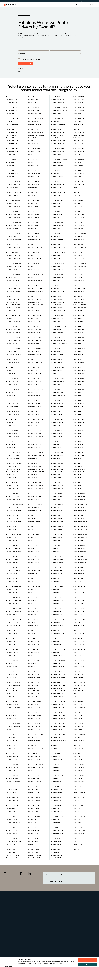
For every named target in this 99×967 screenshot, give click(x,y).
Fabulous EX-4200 (32, 548)
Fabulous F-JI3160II (33, 811)
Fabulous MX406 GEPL (78, 436)
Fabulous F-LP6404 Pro (56, 337)
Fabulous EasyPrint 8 (33, 474)
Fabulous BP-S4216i (11, 844)
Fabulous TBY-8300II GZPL (79, 669)
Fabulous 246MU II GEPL (12, 116)
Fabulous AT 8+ (9, 441)
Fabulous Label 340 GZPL (79, 242)
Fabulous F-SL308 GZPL (57, 496)
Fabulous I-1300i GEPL (56, 822)
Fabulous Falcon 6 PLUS (56, 630)
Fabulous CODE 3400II (34, 285)
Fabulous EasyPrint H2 (33, 491)
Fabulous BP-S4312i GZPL (12, 858)
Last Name (53, 40)
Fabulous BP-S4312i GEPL (12, 855)
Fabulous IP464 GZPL (78, 209)
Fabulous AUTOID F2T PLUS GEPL (14, 551)
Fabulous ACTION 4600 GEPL (13, 214)
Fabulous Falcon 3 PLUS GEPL (58, 617)
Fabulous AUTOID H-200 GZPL (13, 611)
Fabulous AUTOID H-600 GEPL (13, 625)
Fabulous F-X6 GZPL (56, 554)
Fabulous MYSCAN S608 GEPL (80, 551)
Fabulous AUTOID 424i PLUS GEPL (14, 502)
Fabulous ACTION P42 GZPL (13, 274)
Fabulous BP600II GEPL (34, 148)
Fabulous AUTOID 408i (11, 450)
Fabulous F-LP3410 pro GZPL (58, 176)
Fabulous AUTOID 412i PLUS (13, 474)
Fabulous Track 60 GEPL (79, 822)
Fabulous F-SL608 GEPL (57, 518)
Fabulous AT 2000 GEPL (12, 378)
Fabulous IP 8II (76, 195)
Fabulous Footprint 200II (56, 663)
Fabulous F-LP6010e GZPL (57, 335)
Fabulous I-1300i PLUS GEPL (57, 830)
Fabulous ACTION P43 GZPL (13, 291)
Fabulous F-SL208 (55, 466)
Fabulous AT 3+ (9, 392)
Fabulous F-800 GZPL (33, 685)
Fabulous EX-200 (32, 515)
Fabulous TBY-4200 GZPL (79, 586)
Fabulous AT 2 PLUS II (11, 359)
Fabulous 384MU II (10, 146)
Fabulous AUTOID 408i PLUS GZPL (14, 463)
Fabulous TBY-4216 (77, 597)
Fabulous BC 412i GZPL (11, 677)
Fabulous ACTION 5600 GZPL (13, 250)
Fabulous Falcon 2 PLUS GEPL (58, 576)
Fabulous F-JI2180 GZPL (34, 792)
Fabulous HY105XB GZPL (57, 751)
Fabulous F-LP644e (55, 373)
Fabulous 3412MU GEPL (12, 124)
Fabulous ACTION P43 (11, 285)
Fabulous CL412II (32, 187)
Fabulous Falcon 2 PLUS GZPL (58, 578)
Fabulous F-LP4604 (55, 244)
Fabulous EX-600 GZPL (34, 578)
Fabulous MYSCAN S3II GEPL (80, 534)
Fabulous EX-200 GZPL (34, 521)
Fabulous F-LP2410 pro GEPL (58, 124)
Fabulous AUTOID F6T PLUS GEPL (14, 584)
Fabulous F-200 (32, 630)
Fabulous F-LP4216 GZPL (57, 217)
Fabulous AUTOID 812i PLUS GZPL (14, 537)
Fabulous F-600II (32, 671)
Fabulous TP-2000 (77, 680)
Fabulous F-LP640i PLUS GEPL (58, 359)
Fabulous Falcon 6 (55, 622)
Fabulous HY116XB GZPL (56, 767)
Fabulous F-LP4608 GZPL (57, 277)
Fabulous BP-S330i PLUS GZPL (13, 841)
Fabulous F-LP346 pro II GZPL (58, 192)
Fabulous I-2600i (77, 121)
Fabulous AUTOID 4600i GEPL (13, 518)
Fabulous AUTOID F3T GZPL (13, 562)
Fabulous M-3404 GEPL (79, 337)
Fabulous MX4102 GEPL (78, 452)
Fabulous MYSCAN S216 (79, 499)
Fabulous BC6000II (11, 803)
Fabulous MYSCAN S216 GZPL (80, 504)
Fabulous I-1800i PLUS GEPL (80, 99)
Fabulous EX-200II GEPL (34, 526)
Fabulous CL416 (32, 211)
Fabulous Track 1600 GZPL (79, 784)
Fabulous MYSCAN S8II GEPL (80, 576)
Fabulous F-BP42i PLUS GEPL (35, 732)
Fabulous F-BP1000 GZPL (34, 701)
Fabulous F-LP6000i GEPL (57, 299)
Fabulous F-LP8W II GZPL (57, 455)
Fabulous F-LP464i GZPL (57, 285)
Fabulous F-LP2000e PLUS (57, 105)
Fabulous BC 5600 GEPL (12, 756)
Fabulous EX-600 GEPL (34, 576)
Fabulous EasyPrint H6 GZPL (35, 513)
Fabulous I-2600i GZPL (78, 127)
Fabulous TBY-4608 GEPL (79, 649)
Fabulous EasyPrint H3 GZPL (35, 504)
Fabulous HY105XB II (56, 753)
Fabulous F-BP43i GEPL (34, 740)
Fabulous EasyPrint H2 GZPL (35, 496)
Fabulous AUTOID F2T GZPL (13, 545)
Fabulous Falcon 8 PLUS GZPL (58, 652)
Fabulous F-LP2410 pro (56, 121)
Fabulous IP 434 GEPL (78, 165)
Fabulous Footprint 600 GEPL (58, 715)
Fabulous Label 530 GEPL (79, 280)
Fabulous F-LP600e (55, 313)
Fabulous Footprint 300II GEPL (58, 682)
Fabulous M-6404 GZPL (79, 365)
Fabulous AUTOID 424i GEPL (13, 493)
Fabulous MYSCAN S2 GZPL (80, 496)
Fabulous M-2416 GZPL (78, 332)
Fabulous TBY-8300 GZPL (79, 660)
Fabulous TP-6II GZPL (78, 743)
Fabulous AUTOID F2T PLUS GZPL (14, 554)
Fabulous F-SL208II (55, 474)
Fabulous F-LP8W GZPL (56, 447)
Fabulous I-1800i (55, 852)
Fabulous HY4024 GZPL (56, 800)
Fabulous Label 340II (78, 244)
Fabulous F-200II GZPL (34, 644)
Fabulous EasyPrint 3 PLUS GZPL (36, 455)
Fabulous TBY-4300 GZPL (79, 611)
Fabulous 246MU (10, 105)
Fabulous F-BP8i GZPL (33, 775)
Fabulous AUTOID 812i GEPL (13, 526)
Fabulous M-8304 (77, 384)
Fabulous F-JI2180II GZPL (34, 800)
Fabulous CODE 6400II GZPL (35, 373)
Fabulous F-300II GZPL (34, 660)
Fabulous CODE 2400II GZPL (35, 258)
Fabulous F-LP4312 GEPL (57, 239)
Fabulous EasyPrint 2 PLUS (34, 433)
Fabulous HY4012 (55, 786)
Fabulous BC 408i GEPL (12, 666)
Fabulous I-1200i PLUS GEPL (57, 814)
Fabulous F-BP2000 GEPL (34, 707)
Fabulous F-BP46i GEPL (34, 756)
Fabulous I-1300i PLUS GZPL (57, 833)
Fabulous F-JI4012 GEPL (34, 830)
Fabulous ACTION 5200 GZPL (13, 233)
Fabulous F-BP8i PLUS (33, 778)
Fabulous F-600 (32, 663)
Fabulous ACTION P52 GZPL (13, 324)
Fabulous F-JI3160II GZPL (34, 816)
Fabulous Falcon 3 (55, 606)
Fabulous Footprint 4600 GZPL (58, 710)
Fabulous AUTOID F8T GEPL (13, 592)
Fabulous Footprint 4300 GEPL (58, 699)
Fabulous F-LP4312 (55, 236)
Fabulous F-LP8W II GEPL (57, 452)
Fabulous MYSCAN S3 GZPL (80, 521)
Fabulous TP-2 (76, 671)
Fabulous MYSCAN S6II (78, 556)
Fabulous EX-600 (32, 573)
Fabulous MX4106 (77, 466)
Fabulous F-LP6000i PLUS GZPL (58, 310)
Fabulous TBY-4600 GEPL (79, 633)
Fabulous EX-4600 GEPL (34, 567)
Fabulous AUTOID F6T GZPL (13, 578)
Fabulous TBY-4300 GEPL (79, 608)
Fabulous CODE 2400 (33, 244)
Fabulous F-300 (32, 647)
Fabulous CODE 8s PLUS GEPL (35, 420)
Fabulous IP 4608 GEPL (78, 181)
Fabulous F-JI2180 (32, 786)
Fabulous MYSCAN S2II (78, 507)
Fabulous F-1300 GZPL (33, 619)
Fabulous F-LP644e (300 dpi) (58, 378)
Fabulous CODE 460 (33, 335)
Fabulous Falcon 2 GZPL (56, 570)
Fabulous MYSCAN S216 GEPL (80, 502)
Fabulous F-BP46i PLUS (34, 762)
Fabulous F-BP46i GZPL (34, 759)
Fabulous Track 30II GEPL (79, 814)
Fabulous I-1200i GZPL (56, 808)
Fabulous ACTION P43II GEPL (13, 296)
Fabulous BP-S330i (10, 827)
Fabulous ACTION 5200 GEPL (13, 231)
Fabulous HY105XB (55, 745)
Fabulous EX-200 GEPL (34, 518)
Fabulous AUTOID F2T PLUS (13, 548)
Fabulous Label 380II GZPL (79, 266)
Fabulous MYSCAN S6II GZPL (80, 562)
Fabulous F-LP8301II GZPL (57, 414)
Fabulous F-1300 (32, 614)
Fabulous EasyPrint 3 (33, 441)
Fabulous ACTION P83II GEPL (13, 354)
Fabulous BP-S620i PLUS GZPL (36, 118)
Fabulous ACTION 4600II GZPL (13, 225)
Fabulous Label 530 (77, 277)
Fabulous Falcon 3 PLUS (56, 614)
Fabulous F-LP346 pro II (56, 187)
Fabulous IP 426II (77, 146)
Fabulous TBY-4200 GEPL (79, 584)
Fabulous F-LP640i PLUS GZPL (58, 362)
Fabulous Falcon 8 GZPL (56, 644)
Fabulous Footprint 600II (56, 721)
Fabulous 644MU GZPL (11, 168)
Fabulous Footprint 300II (56, 680)
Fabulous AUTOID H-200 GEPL (13, 608)
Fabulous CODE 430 (33, 326)
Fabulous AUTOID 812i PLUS (13, 532)
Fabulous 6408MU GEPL (12, 157)
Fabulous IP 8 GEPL (77, 190)
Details (21, 964)
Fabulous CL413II (32, 203)
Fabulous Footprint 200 (56, 655)
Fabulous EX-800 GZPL (34, 595)
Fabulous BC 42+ (10, 688)
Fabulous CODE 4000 (33, 310)
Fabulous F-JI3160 (32, 803)
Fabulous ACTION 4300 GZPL (13, 200)
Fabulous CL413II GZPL (34, 209)
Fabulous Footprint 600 (56, 712)
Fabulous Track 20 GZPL (79, 792)
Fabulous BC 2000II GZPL (12, 644)
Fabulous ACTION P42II (12, 277)
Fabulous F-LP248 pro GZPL (57, 135)
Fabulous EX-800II (32, 597)
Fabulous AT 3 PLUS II (11, 384)
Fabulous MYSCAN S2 (78, 491)
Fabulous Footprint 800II (56, 737)
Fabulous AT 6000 (10, 425)
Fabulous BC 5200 (10, 737)
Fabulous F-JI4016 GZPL (34, 841)
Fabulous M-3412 (77, 351)
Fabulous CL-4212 (32, 162)
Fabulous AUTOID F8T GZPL (13, 595)
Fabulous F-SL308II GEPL (57, 502)
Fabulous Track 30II (77, 811)
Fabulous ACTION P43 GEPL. (13, 288)
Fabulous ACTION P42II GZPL (13, 283)
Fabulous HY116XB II (55, 770)
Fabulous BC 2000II (11, 639)
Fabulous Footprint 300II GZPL (58, 685)
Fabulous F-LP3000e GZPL (57, 151)
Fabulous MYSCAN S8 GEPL (80, 567)
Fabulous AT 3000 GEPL (12, 403)
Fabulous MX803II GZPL (79, 488)
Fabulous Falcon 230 (56, 589)
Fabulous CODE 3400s (33, 294)
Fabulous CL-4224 (32, 170)
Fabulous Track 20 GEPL (79, 789)
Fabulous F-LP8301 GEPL (57, 403)
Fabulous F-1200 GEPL (33, 608)
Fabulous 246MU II (10, 113)
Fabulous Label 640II (78, 302)
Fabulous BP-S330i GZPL (12, 833)
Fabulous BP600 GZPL (33, 143)
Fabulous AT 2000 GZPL (12, 381)
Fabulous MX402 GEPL (78, 403)
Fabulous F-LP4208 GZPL (57, 200)
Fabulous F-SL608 (55, 515)
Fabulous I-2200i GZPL (78, 110)
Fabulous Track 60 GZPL (79, 825)
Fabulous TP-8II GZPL (78, 759)
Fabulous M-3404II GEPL (79, 346)
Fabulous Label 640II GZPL (79, 307)
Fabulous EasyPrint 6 (33, 458)
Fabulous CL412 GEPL (33, 181)
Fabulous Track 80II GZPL (79, 849)
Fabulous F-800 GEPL (33, 682)
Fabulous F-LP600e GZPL (57, 318)
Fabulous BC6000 (10, 795)
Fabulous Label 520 (77, 269)
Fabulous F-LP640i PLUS (57, 357)
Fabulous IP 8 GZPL (77, 192)
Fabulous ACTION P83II (12, 351)
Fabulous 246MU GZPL (11, 110)
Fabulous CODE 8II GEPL (34, 403)
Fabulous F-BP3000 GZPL (34, 718)
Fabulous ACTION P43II (12, 294)
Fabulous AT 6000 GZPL (12, 430)
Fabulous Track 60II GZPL (79, 833)
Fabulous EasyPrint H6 (33, 507)
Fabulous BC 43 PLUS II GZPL (13, 710)
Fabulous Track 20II (77, 795)
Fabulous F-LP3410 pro (56, 170)
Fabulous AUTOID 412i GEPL (13, 469)
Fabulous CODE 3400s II (34, 302)
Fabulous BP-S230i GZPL (12, 816)
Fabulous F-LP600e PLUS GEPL (58, 324)
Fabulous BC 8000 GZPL (12, 767)
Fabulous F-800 (32, 680)
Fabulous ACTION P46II (12, 310)
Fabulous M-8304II (77, 392)
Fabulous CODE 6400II (34, 367)
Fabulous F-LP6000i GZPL (57, 302)
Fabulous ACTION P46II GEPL (13, 313)
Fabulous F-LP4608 (55, 272)
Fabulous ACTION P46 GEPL (13, 305)
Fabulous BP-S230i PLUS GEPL (13, 822)
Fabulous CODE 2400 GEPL (35, 247)
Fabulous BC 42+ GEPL (11, 691)
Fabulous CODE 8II (33, 400)
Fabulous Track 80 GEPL (79, 838)
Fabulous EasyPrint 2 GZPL (34, 430)
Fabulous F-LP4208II (56, 203)
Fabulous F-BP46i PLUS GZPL (35, 767)
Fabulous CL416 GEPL (33, 214)
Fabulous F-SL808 (55, 532)
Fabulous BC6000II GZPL (12, 808)
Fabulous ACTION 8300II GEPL (13, 263)
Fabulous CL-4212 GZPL (34, 168)
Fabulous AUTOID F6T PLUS (13, 581)
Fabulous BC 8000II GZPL (12, 775)
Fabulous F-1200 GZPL (33, 611)
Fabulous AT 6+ (9, 417)
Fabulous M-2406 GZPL (79, 315)
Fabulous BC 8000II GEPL (12, 773)
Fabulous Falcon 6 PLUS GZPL (58, 636)
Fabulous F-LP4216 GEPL (57, 214)
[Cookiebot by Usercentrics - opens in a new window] (9, 964)
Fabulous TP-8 (76, 745)
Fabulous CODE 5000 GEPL (35, 346)
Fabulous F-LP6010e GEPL (57, 332)
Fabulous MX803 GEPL (78, 477)
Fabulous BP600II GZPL (34, 151)
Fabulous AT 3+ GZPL (11, 398)
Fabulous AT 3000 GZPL (12, 406)
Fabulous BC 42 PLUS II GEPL (13, 682)
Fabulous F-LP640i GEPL (57, 351)
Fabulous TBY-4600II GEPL (79, 641)
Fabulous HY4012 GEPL (56, 789)
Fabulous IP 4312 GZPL (78, 159)
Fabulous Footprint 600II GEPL (58, 723)
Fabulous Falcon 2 (55, 565)
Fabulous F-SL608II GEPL (57, 526)
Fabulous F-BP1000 (33, 696)
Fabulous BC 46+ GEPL (11, 732)
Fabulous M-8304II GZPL (79, 398)
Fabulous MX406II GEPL (79, 444)
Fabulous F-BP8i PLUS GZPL (35, 784)
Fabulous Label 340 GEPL (79, 239)
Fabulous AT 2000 (10, 376)
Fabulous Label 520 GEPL (79, 272)
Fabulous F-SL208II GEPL (57, 477)
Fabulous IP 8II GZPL (78, 200)
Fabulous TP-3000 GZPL (79, 710)
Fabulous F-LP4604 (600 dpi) (58, 253)
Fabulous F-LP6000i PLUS (57, 305)
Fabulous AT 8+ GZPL (11, 447)
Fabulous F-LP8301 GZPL (57, 406)
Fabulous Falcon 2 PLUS (56, 573)
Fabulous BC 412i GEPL (11, 674)
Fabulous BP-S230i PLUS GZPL (13, 825)
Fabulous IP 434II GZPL (78, 176)
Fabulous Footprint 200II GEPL (58, 666)
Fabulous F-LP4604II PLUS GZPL (59, 269)
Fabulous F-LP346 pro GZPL (57, 184)
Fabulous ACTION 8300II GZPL (13, 266)
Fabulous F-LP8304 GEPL (57, 420)
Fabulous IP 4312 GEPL (78, 157)
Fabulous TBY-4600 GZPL (79, 636)
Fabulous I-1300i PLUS (56, 827)
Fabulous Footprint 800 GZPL (58, 734)
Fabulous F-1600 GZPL (33, 628)
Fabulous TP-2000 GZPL (79, 685)
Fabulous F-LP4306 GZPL (57, 225)
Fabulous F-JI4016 (32, 836)
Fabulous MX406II (77, 441)
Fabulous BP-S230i (10, 811)
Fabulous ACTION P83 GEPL (13, 346)
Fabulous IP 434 (77, 162)
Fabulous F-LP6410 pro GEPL (58, 367)
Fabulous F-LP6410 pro (56, 365)
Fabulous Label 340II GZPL (79, 250)
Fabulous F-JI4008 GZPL (34, 825)
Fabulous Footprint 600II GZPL (58, 726)
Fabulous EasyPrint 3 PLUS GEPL (36, 452)
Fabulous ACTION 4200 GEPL (13, 181)
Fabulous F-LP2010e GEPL (57, 116)
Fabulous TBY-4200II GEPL (79, 592)
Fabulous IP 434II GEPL (78, 173)
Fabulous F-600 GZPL (33, 669)
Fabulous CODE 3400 (33, 277)
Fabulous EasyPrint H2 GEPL (35, 493)
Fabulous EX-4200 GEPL (34, 551)
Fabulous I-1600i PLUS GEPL (57, 847)
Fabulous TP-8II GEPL (78, 756)
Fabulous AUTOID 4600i (12, 515)
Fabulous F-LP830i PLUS (57, 433)
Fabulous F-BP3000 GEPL (34, 715)
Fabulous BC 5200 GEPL (12, 740)
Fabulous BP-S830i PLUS (34, 129)
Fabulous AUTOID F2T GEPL (13, 543)
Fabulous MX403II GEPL (79, 428)
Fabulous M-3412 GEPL (78, 354)
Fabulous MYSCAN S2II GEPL (80, 510)
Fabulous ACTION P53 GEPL (13, 329)
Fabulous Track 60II (77, 827)
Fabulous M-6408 (77, 376)
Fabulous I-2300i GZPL (78, 118)
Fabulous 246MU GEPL (11, 107)
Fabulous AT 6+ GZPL (11, 422)
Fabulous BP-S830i (33, 121)
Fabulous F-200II (32, 639)
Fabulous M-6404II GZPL (79, 373)
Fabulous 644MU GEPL (11, 165)
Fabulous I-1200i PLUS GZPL (57, 816)
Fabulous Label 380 (77, 253)
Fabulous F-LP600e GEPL (57, 315)
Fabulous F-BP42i (32, 721)
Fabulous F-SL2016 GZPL (57, 463)
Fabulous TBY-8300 (77, 655)
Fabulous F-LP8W (55, 441)
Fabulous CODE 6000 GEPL (35, 354)
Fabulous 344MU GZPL (11, 135)
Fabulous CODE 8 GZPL (34, 398)
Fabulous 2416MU (10, 96)
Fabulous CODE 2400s (33, 261)
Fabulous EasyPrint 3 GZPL (34, 447)
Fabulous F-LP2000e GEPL (57, 99)
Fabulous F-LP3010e (56, 162)
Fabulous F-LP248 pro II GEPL (58, 140)
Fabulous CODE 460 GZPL (34, 340)
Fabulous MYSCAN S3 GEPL (80, 518)
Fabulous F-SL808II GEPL (57, 543)
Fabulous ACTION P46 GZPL (13, 307)
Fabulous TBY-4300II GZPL (79, 619)
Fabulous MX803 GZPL (78, 480)
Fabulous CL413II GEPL (34, 206)
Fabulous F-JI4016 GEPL (34, 838)
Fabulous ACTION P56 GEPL (13, 337)
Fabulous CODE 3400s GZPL (35, 299)
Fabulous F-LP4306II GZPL (57, 233)
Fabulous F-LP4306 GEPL (57, 222)
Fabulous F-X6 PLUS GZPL (57, 562)
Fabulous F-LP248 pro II (56, 138)
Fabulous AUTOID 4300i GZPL (13, 513)
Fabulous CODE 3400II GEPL (35, 288)
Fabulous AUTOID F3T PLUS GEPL (14, 567)
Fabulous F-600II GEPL (34, 674)
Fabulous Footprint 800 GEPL (58, 732)
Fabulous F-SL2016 (55, 458)
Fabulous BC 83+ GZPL (11, 792)
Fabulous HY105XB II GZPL (57, 759)
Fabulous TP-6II (77, 737)
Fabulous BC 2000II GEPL (12, 641)
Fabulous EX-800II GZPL (34, 603)
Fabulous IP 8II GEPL (78, 198)
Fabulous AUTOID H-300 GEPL (13, 617)
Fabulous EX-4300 (32, 556)
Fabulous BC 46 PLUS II (12, 721)
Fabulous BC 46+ (10, 729)
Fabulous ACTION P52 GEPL (13, 321)
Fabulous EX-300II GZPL (34, 545)
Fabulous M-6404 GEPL (79, 362)
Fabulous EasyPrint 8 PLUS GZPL (36, 488)
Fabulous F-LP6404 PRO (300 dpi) (59, 343)
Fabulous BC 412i (10, 671)
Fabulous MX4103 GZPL (78, 463)
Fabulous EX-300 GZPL (34, 537)
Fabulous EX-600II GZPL (34, 586)
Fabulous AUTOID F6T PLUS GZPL (14, 586)
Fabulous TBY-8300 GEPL (79, 658)
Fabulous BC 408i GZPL (12, 669)
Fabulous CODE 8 (32, 392)
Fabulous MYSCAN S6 (78, 540)
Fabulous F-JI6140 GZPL (34, 849)
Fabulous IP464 (76, 203)
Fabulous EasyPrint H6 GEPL (35, 510)
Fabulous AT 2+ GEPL (11, 370)
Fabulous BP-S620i (33, 105)
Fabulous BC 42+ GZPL (11, 693)
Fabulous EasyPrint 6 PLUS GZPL (36, 472)
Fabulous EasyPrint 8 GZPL (34, 480)
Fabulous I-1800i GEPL (56, 855)
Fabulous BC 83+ (10, 786)
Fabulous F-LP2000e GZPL (57, 102)
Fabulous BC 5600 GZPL (12, 759)
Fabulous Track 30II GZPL (79, 816)
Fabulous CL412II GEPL (34, 190)
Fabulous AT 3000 (10, 400)
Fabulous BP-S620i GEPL (34, 107)
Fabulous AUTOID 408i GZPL (13, 455)
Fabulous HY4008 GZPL (56, 784)
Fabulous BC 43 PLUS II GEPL (13, 707)
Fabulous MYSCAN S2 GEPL (80, 493)
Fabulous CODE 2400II (34, 253)
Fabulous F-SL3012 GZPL (57, 488)
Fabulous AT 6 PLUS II (11, 409)
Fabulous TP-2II (77, 688)
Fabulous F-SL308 (55, 491)
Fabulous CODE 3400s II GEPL (35, 305)
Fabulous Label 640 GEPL (79, 296)
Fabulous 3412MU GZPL (12, 127)
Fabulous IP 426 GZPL (78, 143)
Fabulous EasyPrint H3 (33, 499)
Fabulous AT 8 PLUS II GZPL (13, 439)
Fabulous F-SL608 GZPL (57, 521)
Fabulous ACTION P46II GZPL (13, 315)
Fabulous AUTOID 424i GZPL (13, 496)
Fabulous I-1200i (55, 803)
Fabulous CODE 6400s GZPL (35, 381)
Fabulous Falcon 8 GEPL (56, 641)
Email (20, 47)
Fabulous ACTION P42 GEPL (13, 272)
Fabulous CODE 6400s (33, 376)
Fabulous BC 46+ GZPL (11, 734)
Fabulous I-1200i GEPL (56, 806)
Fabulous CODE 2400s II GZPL (35, 274)
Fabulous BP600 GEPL (33, 140)
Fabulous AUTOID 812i (11, 524)
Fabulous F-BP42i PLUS (34, 729)
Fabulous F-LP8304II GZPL (57, 430)
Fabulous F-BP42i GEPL (34, 723)
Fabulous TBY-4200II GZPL (79, 595)
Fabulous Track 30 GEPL (79, 806)
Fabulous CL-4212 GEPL (34, 165)
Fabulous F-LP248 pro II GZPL (58, 143)
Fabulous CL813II (32, 236)
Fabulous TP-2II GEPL (78, 691)
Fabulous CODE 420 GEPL (34, 321)
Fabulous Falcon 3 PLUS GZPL (58, 619)
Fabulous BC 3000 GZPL (12, 652)
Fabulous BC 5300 (10, 745)
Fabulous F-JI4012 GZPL (34, 833)
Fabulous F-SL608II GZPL (57, 529)
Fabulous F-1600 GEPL (33, 625)
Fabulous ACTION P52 (11, 318)
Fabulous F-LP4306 (55, 220)
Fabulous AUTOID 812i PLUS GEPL (14, 534)
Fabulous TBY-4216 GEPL (79, 600)
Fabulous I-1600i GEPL (56, 838)
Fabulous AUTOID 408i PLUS (13, 458)
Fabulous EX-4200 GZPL (34, 554)
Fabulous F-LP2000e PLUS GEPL (59, 107)
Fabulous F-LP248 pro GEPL (57, 132)
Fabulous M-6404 (77, 359)
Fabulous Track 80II (77, 844)
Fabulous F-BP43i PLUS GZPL (35, 751)
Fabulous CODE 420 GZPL (34, 324)
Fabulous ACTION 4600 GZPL (13, 217)
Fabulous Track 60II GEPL (79, 830)
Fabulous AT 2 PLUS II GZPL (13, 365)
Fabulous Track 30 (77, 803)
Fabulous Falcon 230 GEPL (57, 592)
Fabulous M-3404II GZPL (79, 348)
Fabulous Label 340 (77, 236)
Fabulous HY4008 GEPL (56, 781)
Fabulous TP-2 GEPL (78, 674)
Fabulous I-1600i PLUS (56, 844)
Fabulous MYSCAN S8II (78, 573)
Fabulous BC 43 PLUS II (12, 704)
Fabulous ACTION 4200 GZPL (13, 184)
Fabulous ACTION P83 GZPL (13, 348)
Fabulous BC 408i (10, 663)
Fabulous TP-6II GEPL (78, 740)
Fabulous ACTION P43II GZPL (13, 299)
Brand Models (22, 53)
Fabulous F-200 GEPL (33, 633)
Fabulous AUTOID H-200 (12, 606)
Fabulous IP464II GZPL (78, 217)
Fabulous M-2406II (77, 318)
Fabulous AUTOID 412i (11, 466)
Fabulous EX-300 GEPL (34, 534)
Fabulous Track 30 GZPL (79, 808)
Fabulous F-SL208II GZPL (57, 480)
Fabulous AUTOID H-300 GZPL (13, 619)
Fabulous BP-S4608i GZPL (34, 102)
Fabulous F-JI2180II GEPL (34, 797)
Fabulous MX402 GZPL (78, 406)
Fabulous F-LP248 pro (56, 129)
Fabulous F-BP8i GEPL (33, 773)
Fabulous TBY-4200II (78, 589)
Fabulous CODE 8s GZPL (34, 414)
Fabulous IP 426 (77, 138)
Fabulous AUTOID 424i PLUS (13, 499)
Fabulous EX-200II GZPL (34, 529)
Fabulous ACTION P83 (11, 343)
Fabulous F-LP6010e (56, 329)
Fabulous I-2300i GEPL (78, 116)
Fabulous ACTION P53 (11, 326)
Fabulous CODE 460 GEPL (34, 337)
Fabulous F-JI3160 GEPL (34, 806)
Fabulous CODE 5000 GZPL (35, 348)
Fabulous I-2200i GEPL (78, 107)
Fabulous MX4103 (77, 458)
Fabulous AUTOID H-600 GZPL (13, 628)
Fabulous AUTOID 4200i (12, 482)
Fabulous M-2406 (77, 310)
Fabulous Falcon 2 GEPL (56, 567)
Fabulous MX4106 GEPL (78, 469)
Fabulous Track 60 (77, 819)
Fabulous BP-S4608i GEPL (34, 99)
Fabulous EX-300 (32, 532)
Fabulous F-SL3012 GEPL (57, 485)
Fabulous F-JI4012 (32, 827)
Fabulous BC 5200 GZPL (12, 743)
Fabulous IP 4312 (77, 154)
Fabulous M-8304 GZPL (79, 389)
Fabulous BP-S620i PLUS (34, 113)
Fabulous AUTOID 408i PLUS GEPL (14, 461)
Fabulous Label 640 (77, 294)
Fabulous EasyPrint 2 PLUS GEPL (36, 436)
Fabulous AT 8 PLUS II (11, 433)
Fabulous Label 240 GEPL (79, 222)
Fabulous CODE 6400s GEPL (35, 378)
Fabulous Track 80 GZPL (79, 841)
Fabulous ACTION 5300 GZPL (13, 242)
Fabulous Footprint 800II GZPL (58, 743)
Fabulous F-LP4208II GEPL (57, 206)
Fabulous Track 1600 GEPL (79, 781)
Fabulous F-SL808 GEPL (57, 534)
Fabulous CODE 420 (33, 318)
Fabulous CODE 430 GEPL (34, 329)
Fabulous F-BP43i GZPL (34, 743)
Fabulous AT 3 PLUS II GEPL (13, 387)
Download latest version (26, 63)
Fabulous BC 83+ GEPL (11, 789)
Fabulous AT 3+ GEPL (11, 395)
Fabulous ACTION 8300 (12, 253)
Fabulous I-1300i (55, 819)
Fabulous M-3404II (77, 343)
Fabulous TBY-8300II (78, 663)
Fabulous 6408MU (10, 154)
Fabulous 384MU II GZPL (12, 151)
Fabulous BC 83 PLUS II (12, 778)
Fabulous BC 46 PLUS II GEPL (13, 723)
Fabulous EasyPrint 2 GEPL (34, 428)
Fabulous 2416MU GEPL (12, 99)
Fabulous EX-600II (32, 581)
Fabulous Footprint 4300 (57, 696)
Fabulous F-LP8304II (56, 425)
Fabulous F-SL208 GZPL (57, 472)
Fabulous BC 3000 (10, 647)
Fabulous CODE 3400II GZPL (35, 291)
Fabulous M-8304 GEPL (79, 387)
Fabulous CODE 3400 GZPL (35, 283)
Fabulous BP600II (32, 146)
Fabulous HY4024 (55, 795)
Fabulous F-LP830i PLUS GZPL (58, 439)
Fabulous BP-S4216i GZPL (12, 849)
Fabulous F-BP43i (32, 737)
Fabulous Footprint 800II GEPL (58, 740)
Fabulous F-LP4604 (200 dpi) (58, 247)
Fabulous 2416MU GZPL (12, 102)
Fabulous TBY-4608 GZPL (79, 652)
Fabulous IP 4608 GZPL (78, 184)
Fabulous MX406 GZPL (78, 439)
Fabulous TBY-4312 (77, 622)
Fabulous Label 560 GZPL (79, 291)
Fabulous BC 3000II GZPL (12, 660)
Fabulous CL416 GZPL (33, 217)
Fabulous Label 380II (78, 261)
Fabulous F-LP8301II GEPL (57, 411)
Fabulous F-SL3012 (55, 482)
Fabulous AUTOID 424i (11, 491)
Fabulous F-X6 (54, 548)
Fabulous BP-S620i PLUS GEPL (36, 116)
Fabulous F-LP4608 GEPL (57, 274)
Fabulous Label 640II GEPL (79, 305)
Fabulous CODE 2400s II (34, 269)
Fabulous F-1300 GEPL (33, 617)
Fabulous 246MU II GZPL (12, 118)
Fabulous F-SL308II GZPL (57, 504)
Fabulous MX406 (77, 433)
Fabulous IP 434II (77, 170)
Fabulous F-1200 (32, 606)
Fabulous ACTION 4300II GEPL (13, 206)
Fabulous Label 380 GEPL (79, 255)
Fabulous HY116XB (55, 762)
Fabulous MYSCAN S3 (78, 515)
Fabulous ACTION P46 (11, 302)
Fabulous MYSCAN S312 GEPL (80, 526)
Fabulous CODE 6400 (33, 359)
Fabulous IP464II (77, 211)
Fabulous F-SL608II (55, 524)
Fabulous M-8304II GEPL (79, 395)
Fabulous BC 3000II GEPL (12, 658)
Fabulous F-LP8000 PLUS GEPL (58, 395)
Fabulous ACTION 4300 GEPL (13, 198)
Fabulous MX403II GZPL (79, 430)
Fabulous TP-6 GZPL (78, 726)
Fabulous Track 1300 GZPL (79, 775)
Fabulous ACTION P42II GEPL (13, 280)
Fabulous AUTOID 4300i (12, 507)
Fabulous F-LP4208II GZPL (57, 209)
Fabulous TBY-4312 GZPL (79, 628)
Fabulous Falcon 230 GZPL (57, 595)
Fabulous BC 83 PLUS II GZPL (13, 784)
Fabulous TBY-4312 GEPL (79, 625)
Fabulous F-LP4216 (55, 211)
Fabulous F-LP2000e (56, 96)
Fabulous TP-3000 (77, 704)
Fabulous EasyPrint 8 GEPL (34, 477)
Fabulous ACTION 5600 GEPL (13, 247)
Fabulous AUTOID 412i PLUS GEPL (14, 477)
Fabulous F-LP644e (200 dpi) (58, 376)
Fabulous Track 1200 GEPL (79, 764)
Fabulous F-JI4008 (32, 819)
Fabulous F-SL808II (55, 540)
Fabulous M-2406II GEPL (79, 321)
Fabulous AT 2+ (9, 367)
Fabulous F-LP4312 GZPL (57, 242)
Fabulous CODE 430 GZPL (34, 332)
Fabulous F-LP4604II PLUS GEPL (59, 266)
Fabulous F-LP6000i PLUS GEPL (58, 307)
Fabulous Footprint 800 (56, 729)
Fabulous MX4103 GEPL (78, 461)
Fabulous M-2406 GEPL (79, 313)
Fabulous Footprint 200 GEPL (58, 658)
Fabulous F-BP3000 (33, 712)
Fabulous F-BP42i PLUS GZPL (35, 734)
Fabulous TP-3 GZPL (78, 701)
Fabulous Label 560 (77, 285)
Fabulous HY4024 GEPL (56, 797)
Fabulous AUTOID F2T (11, 540)
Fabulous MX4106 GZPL (78, 472)
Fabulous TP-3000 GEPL (79, 707)
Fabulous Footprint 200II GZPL (58, 669)
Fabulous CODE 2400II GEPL (35, 255)
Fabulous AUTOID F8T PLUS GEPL (14, 600)
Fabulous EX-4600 (32, 565)
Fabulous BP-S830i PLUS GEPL (36, 132)
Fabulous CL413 (32, 195)
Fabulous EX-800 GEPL (34, 592)
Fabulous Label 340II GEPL (79, 247)
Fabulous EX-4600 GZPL (34, 570)
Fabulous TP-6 (76, 721)
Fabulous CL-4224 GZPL (34, 176)
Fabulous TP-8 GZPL (78, 751)
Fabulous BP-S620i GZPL (34, 110)
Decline (87, 961)
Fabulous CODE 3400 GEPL (35, 280)
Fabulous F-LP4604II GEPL (57, 258)
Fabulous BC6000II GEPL (12, 806)
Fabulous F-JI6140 (32, 844)
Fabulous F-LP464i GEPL (57, 283)
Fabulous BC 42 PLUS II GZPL (13, 685)
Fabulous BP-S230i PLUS (12, 819)
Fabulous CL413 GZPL (33, 200)
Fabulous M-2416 (77, 326)
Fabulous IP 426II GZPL (78, 151)
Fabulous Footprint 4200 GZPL (58, 693)
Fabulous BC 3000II (11, 655)
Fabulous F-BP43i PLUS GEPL (35, 748)
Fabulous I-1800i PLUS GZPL (80, 102)
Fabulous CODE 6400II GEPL (35, 370)
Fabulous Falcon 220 (56, 581)
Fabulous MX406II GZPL (79, 447)
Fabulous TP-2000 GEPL (79, 682)
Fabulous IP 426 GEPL (78, 140)
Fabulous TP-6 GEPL (78, 723)
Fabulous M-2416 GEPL (78, 329)
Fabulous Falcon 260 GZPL (57, 603)
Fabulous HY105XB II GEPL (57, 756)
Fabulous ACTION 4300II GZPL (13, 209)
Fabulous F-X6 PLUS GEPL (57, 559)
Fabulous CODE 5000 (33, 343)
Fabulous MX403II (77, 425)
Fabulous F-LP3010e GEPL (57, 165)
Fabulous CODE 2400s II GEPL (35, 272)
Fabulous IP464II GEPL (78, 214)
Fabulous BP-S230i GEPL (12, 814)
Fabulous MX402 (77, 400)
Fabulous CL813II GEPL (34, 239)
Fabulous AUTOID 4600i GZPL (13, 521)
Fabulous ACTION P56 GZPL (13, 340)
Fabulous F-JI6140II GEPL (34, 855)
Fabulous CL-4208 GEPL (34, 157)
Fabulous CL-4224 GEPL (34, 173)
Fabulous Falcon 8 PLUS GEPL (58, 649)
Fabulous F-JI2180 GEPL (34, 789)
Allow (87, 957)
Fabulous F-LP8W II (55, 450)
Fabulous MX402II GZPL (79, 414)
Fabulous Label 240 (77, 220)
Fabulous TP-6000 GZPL (79, 734)
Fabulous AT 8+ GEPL (11, 444)
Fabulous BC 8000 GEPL (12, 764)
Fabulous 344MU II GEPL (12, 140)
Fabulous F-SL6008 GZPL (57, 513)
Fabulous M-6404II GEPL (79, 370)
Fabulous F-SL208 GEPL (57, 469)
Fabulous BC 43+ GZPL (11, 718)
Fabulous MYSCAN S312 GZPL (80, 529)
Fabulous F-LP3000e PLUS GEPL (59, 157)
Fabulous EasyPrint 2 (33, 425)
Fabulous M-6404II (77, 367)
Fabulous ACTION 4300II (12, 203)
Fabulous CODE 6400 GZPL (35, 365)
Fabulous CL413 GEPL (33, 198)
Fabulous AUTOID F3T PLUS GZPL (14, 570)
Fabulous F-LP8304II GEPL (57, 428)
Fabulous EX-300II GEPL (34, 543)
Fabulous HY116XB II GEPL (57, 773)
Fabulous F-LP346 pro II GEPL (58, 190)
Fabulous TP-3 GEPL (78, 699)
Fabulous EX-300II (32, 540)
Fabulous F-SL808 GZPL (57, 537)
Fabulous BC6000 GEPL (12, 797)
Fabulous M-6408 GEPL (79, 378)
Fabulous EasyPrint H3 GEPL (35, 502)
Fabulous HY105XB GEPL (57, 748)
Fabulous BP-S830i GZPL (34, 127)
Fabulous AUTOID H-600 (12, 622)
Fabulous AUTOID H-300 (12, 614)
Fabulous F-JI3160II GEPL (34, 814)
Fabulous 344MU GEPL (11, 132)
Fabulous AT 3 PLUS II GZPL (13, 389)
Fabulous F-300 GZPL (33, 652)
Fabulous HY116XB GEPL (56, 764)
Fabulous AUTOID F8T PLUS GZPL (14, 603)
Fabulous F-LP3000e (56, 146)
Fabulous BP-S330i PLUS (12, 836)
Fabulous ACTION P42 (11, 269)
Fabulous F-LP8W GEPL (56, 444)
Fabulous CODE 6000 (33, 351)
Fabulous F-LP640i (55, 348)
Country (52, 47)
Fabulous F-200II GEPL (34, 641)
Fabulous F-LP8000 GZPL (57, 389)
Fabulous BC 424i (10, 696)
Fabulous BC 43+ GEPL (11, 715)
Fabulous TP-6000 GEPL (79, 732)
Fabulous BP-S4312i (11, 852)
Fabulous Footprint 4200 (57, 688)
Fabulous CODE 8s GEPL (34, 411)
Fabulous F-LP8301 (55, 400)
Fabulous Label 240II (78, 228)
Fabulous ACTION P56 (11, 335)
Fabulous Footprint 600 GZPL (58, 718)
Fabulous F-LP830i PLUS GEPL (58, 436)
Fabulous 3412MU (10, 121)
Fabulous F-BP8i (32, 770)
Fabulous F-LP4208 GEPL (57, 198)
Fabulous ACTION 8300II (12, 261)
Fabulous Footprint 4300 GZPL (58, 701)
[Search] (71, 4)
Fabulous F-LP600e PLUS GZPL (58, 326)
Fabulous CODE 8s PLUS (34, 417)
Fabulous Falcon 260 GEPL (57, 600)
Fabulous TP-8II (77, 753)
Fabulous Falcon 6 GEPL (56, 625)
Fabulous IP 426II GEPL (78, 148)
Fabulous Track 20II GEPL (79, 797)
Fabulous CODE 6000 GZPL (35, 357)
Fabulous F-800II (32, 688)
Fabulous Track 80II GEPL (79, 847)
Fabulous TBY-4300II (78, 614)
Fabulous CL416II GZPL (34, 225)
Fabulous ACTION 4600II (12, 220)
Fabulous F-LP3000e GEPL (57, 148)
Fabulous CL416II (32, 220)
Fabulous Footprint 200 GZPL (58, 660)
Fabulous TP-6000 (77, 729)
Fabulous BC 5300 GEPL (12, 748)
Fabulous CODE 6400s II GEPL (35, 387)
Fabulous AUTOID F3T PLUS (13, 565)
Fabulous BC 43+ (10, 712)
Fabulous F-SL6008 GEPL (57, 510)
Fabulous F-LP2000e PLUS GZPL (59, 110)
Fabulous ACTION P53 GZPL (13, 332)
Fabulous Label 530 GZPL (79, 283)
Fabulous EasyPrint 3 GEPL (34, 444)
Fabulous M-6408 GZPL (79, 381)
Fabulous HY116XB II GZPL (57, 775)
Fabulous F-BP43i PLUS (34, 745)
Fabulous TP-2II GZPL (78, 693)
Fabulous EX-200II (32, 524)
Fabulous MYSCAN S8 (78, 565)
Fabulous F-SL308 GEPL (57, 493)
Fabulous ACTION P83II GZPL (13, 357)
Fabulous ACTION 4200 (12, 179)
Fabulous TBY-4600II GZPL (79, 644)
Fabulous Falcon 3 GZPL (56, 611)
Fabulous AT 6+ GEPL (11, 420)
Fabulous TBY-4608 (77, 647)
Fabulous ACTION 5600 (12, 244)
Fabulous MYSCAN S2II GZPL (80, 513)
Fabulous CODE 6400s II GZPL (35, 389)
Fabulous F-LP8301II (56, 409)
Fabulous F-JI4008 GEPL (34, 822)
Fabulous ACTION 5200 (12, 228)
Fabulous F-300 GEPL (33, 649)
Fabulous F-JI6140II (33, 852)
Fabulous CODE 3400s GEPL (35, 296)
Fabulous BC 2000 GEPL (12, 633)
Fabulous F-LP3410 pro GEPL (58, 173)
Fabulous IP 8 (76, 187)
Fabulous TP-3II (77, 712)
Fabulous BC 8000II (11, 770)
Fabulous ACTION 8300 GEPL (13, 255)
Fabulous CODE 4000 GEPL (35, 313)
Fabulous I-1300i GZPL (56, 825)
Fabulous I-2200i (77, 105)
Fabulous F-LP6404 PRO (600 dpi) (59, 346)
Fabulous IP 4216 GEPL (78, 132)
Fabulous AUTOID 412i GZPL (13, 472)
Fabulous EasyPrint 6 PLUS (34, 466)
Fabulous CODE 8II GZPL (34, 406)
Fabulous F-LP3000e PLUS (57, 154)
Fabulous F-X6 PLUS (56, 556)
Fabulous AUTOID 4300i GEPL (13, 510)
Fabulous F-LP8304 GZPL (57, 422)
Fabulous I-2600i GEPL (78, 124)
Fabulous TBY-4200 (77, 581)
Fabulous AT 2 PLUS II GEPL (13, 362)
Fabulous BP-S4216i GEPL (12, 847)
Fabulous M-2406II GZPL (79, 324)
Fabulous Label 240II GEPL (79, 231)
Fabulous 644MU (10, 162)
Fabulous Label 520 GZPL (79, 274)
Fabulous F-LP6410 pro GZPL (58, 370)
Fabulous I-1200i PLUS (56, 811)
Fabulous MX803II (77, 482)
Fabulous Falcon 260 (56, 597)
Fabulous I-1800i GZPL (56, 858)
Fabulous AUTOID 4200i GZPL (13, 488)
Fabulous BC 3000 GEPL (12, 649)
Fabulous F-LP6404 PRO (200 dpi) (59, 340)
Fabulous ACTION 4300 (12, 195)
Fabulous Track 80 (77, 836)
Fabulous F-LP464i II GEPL (57, 291)
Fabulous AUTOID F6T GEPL (13, 576)
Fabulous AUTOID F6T (11, 573)
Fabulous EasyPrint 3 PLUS (34, 450)
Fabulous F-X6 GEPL (56, 551)
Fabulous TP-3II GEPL (78, 715)
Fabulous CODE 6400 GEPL (35, 362)
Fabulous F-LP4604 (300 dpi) (58, 250)
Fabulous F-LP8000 (55, 384)
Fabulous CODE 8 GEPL (34, 395)
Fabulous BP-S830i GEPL (34, 124)
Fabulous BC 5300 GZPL (12, 751)
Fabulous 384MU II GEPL (12, 148)
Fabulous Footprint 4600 (57, 704)
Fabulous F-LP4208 (55, 195)
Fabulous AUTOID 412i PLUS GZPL (14, 480)
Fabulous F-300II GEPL (34, 658)
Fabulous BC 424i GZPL (12, 701)
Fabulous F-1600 (32, 622)
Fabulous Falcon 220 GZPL (57, 586)
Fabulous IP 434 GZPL (78, 168)
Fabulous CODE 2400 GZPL (35, 250)
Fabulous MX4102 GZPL (78, 455)
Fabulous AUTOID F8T (11, 589)
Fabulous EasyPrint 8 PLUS (34, 482)
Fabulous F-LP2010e (56, 113)
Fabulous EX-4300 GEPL (34, 559)
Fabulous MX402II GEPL (79, 411)
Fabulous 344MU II (10, 138)
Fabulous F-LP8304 (55, 417)
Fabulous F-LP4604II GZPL (57, 261)
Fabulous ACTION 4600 (12, 211)
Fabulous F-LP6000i (56, 296)
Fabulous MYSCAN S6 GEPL (80, 543)
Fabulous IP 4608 (77, 179)
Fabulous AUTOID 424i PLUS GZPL (14, 504)
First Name (21, 40)
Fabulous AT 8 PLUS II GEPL (13, 436)
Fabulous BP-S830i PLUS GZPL (36, 135)
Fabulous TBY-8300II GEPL (79, 666)
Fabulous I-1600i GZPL (56, 841)
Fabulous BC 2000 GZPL (12, 636)
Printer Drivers (24, 15)
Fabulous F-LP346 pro (56, 179)
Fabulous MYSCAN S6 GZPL (80, 545)
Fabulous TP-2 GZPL (78, 677)
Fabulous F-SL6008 (55, 507)
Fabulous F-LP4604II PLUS (57, 263)
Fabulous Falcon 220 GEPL (57, 584)
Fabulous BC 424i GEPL (12, 699)
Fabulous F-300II (32, 655)
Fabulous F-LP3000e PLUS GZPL (59, 159)
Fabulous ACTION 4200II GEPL (13, 190)
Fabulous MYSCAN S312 (79, 524)
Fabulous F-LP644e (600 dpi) (58, 381)
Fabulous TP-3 (76, 696)
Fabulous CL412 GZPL (33, 184)
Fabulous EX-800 (32, 589)
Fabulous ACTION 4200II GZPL (13, 192)
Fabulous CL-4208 (32, 154)
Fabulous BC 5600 (10, 753)
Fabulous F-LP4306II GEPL (57, 231)
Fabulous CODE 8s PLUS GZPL (35, 422)
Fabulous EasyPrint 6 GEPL (34, 461)
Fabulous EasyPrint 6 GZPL (34, 463)
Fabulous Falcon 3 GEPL (56, 608)
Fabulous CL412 (32, 179)
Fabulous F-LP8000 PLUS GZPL (58, 398)
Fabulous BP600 (32, 138)
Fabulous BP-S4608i (33, 96)
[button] (69, 875)
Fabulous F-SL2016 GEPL (57, 461)
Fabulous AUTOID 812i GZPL (13, 529)
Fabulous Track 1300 (78, 770)
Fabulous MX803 (77, 474)
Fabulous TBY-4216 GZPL (79, 603)
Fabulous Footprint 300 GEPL (58, 674)
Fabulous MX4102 (77, 450)
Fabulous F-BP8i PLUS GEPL (35, 781)
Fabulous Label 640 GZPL (79, 299)
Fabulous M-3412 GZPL (78, 357)
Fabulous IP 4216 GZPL (78, 135)
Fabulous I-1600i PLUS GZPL (57, 849)
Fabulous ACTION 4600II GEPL (13, 222)
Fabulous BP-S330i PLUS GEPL (13, 838)
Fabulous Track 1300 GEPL (79, 773)
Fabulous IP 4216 (77, 129)
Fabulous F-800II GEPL (34, 691)
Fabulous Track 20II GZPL (79, 800)
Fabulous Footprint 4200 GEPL (58, 691)
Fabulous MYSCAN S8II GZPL (80, 578)
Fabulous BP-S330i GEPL (12, 830)
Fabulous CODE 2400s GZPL (35, 266)
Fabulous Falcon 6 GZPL (56, 628)
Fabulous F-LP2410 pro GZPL (58, 127)
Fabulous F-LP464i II (56, 288)
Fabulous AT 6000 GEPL (12, 428)
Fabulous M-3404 (77, 335)
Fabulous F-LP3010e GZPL (57, 168)
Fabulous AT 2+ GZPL (11, 373)
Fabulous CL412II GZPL (34, 192)
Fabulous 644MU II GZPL (12, 176)
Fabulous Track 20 (77, 786)
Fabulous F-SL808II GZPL (57, 545)
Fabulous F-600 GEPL (33, 666)
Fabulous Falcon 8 (55, 639)
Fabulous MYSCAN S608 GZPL (80, 554)
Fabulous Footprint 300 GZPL (58, 677)
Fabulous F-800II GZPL (34, 693)
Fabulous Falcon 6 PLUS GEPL (58, 633)
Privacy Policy (51, 960)
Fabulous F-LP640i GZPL (57, 354)
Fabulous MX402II (77, 409)
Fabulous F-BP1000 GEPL (34, 699)
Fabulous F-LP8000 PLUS (57, 392)
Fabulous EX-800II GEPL (34, 600)
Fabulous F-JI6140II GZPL (34, 858)
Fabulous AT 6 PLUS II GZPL (13, 414)
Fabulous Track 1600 (78, 778)
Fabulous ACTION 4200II (12, 187)
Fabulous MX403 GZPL (78, 422)
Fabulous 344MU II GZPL (12, 143)
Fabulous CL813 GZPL (33, 233)
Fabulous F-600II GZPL (34, 677)
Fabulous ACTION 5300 (12, 236)
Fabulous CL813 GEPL (33, 231)
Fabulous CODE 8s (32, 409)
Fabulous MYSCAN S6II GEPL (80, 559)
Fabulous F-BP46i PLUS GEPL (35, 764)
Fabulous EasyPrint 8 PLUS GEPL (36, 485)
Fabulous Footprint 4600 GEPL (58, 707)
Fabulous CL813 (32, 228)
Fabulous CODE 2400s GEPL (35, 263)
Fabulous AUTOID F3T (11, 556)
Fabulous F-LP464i (55, 280)
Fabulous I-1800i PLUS (78, 96)
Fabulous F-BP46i (32, 753)
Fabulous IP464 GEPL (78, 206)
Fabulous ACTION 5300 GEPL (13, 239)
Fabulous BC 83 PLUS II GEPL (13, 781)
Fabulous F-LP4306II (56, 228)
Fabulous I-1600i (55, 836)
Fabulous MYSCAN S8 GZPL (80, 570)
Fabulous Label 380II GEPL (79, 263)
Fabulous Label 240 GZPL (79, 225)
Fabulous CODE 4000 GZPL (35, 315)
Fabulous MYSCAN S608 (79, 548)
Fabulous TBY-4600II (78, 639)
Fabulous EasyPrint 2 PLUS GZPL (36, 439)
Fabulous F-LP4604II (56, 255)
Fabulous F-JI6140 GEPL (34, 847)
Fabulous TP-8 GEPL (78, 748)
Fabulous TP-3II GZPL (78, 718)
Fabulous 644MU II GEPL (12, 173)
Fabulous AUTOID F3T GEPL (13, 559)
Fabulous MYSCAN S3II (78, 532)
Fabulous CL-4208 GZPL (34, 159)
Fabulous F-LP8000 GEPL (57, 387)
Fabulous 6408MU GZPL (12, 159)
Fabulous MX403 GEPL (78, 420)
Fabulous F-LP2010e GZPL (57, 118)
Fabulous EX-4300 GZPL (34, 562)
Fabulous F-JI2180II (33, 795)
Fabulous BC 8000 (10, 762)
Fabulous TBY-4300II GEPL (79, 617)
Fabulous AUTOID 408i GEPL (13, 452)
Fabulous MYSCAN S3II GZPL (80, 537)
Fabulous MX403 (77, 417)
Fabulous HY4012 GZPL (56, 792)
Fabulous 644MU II (10, 170)
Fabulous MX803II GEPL (79, 485)
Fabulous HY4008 (55, 778)
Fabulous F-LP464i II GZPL (57, 294)
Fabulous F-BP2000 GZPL (34, 710)
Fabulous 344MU (10, 129)
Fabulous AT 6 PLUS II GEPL (13, 411)
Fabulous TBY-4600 (77, 630)
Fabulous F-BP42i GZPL (34, 726)
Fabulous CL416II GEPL (34, 222)
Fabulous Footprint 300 (56, 671)
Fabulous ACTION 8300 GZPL (13, 258)
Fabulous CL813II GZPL (34, 242)
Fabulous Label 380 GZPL (79, 258)
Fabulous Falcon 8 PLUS (56, 647)
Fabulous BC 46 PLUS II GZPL (13, 726)
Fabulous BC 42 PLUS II (12, 680)
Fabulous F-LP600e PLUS (57, 321)
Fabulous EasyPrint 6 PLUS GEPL (36, 469)
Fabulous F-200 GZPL (33, 636)
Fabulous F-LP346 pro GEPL (57, 181)
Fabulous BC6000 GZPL (12, 800)
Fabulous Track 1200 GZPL (79, 767)
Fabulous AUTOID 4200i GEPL (13, 485)
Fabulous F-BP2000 (33, 704)
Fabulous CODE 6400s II (34, 384)
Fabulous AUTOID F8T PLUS (13, 597)
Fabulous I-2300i (77, 113)
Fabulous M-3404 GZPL (79, 340)
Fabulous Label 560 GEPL (79, 288)
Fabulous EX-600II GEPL (34, 584)
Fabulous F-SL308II (55, 499)
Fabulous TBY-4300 (77, 606)
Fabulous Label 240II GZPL (79, 233)
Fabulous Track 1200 (78, 762)
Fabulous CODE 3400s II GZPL (35, 307)
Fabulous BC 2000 (10, 630)
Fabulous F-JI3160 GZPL (34, 808)
